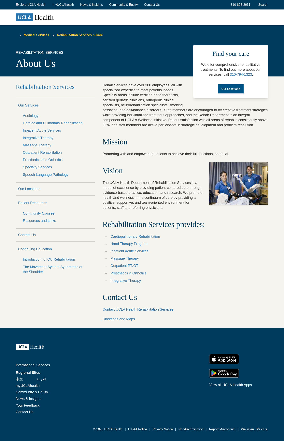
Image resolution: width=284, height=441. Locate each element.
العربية (41, 379)
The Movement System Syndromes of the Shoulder (52, 269)
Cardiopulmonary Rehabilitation (135, 236)
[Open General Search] (262, 5)
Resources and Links (39, 221)
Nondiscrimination (190, 429)
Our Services (28, 105)
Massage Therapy (37, 145)
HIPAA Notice (137, 429)
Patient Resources (32, 203)
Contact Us (152, 4)
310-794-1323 (241, 74)
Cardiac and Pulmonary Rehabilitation (52, 123)
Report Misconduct (222, 429)
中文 (19, 379)
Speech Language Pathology (45, 175)
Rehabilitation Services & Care (80, 35)
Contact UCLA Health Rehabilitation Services (138, 309)
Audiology (30, 116)
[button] (31, 5)
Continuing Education (35, 249)
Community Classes (38, 213)
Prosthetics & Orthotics (128, 273)
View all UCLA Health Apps (230, 385)
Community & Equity (123, 4)
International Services (33, 365)
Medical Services (36, 35)
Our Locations (29, 189)
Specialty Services (37, 167)
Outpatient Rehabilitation (42, 153)
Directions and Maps (119, 319)
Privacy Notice (163, 429)
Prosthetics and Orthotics (43, 160)
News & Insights (91, 4)
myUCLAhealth (63, 4)
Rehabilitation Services (45, 86)
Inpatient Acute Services (42, 130)
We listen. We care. (254, 429)
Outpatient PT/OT (124, 266)
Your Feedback (27, 405)
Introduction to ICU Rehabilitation (49, 259)
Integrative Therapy (38, 138)
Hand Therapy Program (129, 244)
